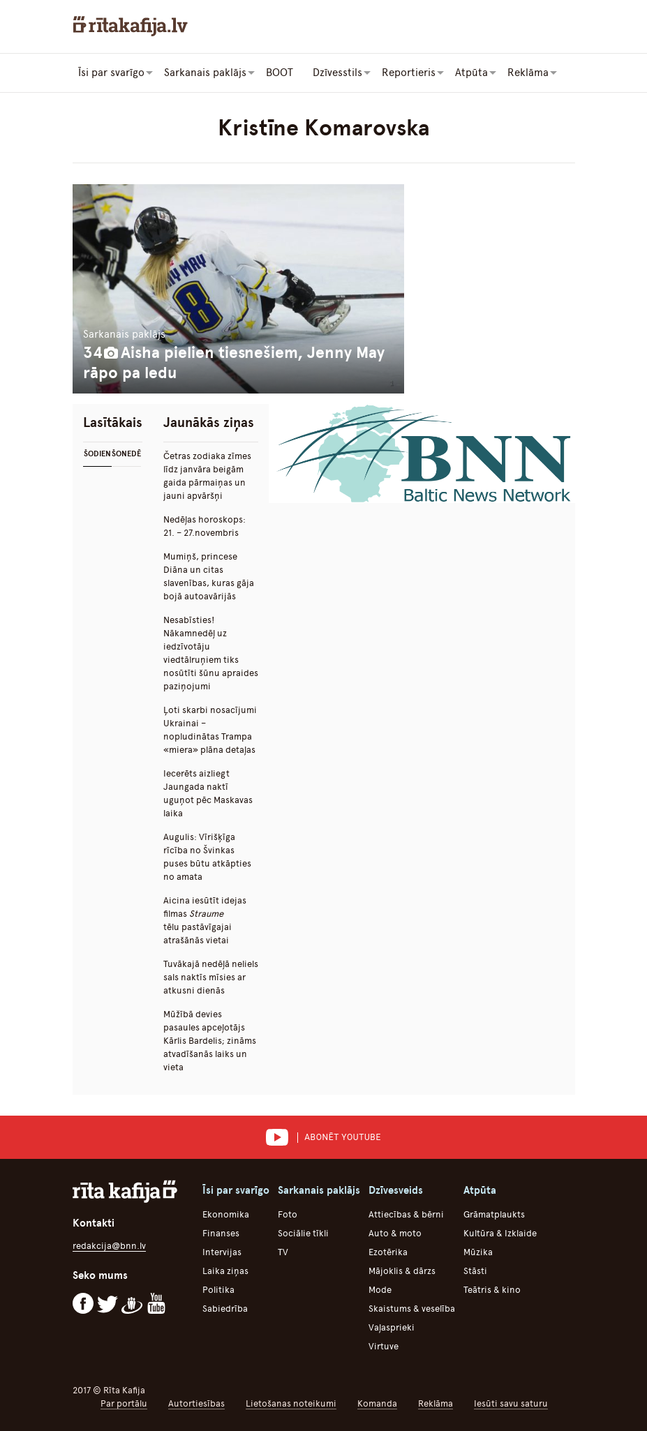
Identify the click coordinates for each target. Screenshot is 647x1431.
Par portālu (124, 1403)
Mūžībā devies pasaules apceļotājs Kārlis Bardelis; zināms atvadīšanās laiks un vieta (209, 1040)
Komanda (377, 1403)
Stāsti (475, 1271)
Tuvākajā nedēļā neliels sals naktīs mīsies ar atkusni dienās (210, 977)
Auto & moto (395, 1233)
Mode (380, 1289)
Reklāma (435, 1403)
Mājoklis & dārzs (402, 1271)
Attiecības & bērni (406, 1214)
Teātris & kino (492, 1289)
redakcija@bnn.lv (109, 1246)
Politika (218, 1289)
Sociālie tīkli (303, 1233)
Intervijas (221, 1252)
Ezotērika (388, 1252)
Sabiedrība (225, 1308)
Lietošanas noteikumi (291, 1403)
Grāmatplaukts (494, 1214)
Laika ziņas (225, 1271)
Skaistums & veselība (412, 1308)
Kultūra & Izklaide (500, 1233)
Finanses (220, 1233)
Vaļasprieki (392, 1327)
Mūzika (478, 1252)
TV (283, 1252)
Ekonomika (225, 1214)
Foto (287, 1214)
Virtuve (384, 1346)
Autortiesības (196, 1403)
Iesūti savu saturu (511, 1403)
